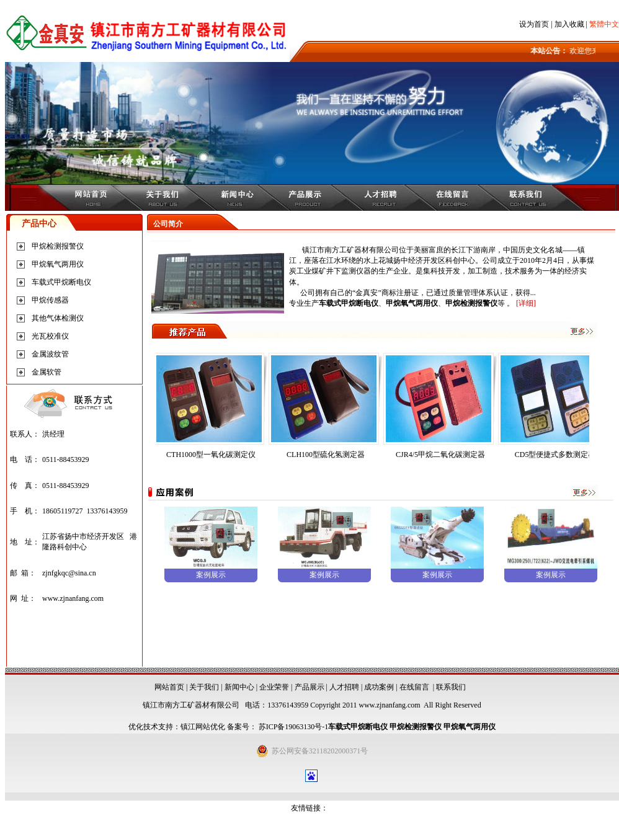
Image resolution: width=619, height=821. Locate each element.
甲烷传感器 (50, 300)
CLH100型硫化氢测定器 (368, 454)
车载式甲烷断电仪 (61, 282)
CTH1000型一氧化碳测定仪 (253, 454)
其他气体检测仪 (58, 318)
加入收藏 (569, 24)
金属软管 (46, 372)
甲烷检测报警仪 (58, 246)
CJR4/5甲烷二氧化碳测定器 (483, 454)
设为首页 (534, 24)
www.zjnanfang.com (73, 598)
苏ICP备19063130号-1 (293, 726)
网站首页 (169, 687)
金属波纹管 (50, 354)
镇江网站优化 (202, 726)
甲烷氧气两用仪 (58, 264)
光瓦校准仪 (50, 336)
